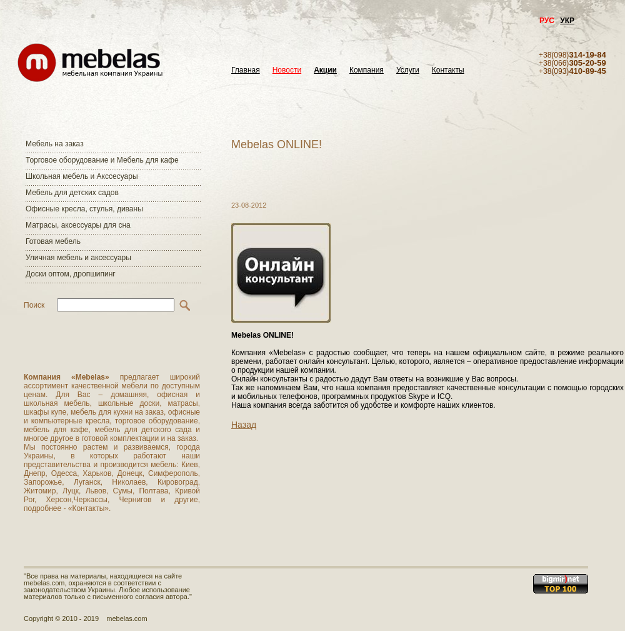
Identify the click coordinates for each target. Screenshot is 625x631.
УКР (567, 20)
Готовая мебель (53, 241)
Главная (245, 70)
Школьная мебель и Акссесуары (82, 176)
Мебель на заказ (55, 143)
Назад (243, 425)
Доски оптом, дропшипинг (71, 274)
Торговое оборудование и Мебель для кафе (102, 160)
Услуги (407, 70)
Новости (286, 70)
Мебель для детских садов (72, 192)
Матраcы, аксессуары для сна (78, 225)
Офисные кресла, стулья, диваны (84, 208)
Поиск (34, 305)
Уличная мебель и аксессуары (78, 257)
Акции (325, 70)
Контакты (448, 70)
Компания (366, 70)
